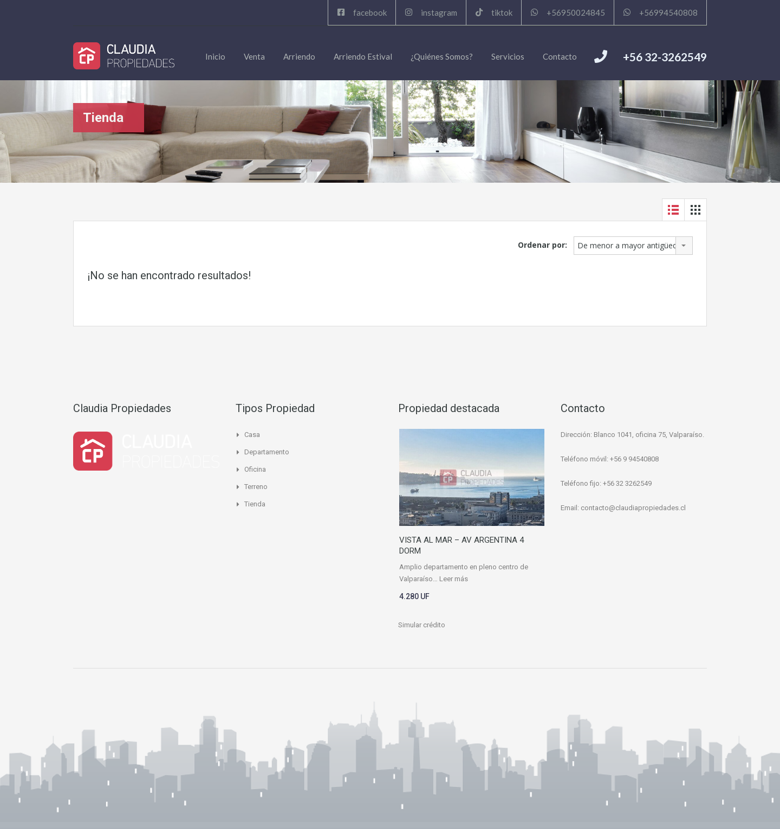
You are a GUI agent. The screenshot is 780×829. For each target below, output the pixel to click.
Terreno (256, 487)
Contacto (560, 56)
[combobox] (633, 245)
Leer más (453, 579)
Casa (252, 434)
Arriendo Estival (363, 56)
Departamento (266, 452)
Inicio (215, 56)
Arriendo (299, 56)
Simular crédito (421, 625)
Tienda (254, 504)
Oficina (255, 469)
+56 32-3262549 (665, 56)
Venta (254, 56)
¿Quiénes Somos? (442, 56)
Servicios (507, 56)
